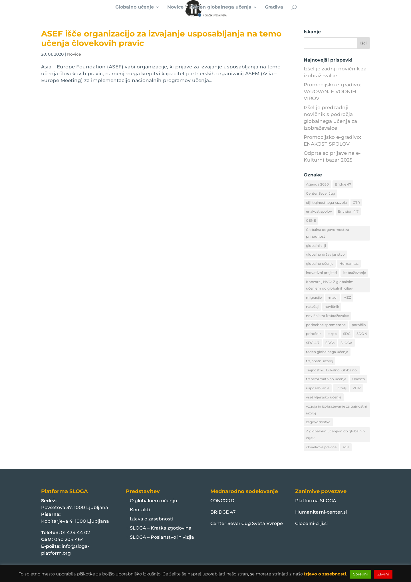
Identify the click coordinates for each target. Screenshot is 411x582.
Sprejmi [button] (360, 574)
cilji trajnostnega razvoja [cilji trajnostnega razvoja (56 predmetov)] (326, 202)
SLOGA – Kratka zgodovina (161, 528)
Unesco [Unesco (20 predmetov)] (358, 379)
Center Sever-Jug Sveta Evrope (246, 523)
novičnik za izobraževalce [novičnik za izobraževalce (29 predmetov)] (327, 316)
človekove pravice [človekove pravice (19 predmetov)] (321, 447)
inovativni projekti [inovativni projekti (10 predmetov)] (321, 272)
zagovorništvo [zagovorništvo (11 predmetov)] (318, 422)
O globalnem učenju (153, 500)
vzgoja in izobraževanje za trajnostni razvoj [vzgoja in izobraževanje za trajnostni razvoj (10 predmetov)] (336, 409)
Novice (175, 7)
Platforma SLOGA (315, 500)
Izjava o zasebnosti (151, 519)
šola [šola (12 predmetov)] (345, 447)
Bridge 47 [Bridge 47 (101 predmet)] (343, 184)
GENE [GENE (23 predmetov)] (311, 220)
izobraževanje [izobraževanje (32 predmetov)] (354, 272)
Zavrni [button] (383, 574)
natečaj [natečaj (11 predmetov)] (312, 306)
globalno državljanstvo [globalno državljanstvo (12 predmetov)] (325, 254)
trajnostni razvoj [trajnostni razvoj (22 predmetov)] (319, 361)
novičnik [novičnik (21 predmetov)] (332, 306)
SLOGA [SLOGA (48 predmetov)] (346, 343)
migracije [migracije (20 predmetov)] (314, 297)
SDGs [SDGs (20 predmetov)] (330, 343)
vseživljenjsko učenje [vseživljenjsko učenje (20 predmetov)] (323, 397)
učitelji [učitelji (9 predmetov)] (340, 388)
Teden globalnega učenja (221, 7)
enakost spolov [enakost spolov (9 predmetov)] (319, 211)
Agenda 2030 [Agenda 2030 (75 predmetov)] (317, 184)
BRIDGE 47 (223, 512)
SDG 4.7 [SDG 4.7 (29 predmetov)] (312, 343)
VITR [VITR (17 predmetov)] (356, 388)
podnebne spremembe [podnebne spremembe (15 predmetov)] (326, 325)
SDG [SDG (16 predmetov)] (346, 333)
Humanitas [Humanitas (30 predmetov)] (348, 263)
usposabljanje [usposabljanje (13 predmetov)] (317, 388)
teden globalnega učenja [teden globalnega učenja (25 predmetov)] (327, 352)
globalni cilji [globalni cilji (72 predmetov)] (316, 245)
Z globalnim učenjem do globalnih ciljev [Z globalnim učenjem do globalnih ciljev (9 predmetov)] (335, 434)
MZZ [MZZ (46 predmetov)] (347, 297)
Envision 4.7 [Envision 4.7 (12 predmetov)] (348, 211)
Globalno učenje (134, 7)
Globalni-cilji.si (311, 523)
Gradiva (274, 7)
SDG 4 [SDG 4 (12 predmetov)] (361, 333)
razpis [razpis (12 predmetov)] (332, 333)
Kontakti (140, 509)
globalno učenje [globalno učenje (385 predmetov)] (319, 263)
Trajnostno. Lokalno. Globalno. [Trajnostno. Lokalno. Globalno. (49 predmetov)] (332, 370)
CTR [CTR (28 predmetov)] (356, 202)
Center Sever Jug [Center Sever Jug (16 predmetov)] (320, 193)
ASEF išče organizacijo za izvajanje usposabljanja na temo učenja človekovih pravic (161, 38)
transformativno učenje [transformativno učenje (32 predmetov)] (326, 379)
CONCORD (222, 500)
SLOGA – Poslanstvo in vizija (162, 537)
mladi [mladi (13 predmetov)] (332, 297)
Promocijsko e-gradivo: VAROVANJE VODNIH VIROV (332, 91)
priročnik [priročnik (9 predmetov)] (313, 333)
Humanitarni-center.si (321, 512)
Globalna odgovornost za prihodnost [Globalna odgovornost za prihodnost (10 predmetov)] (327, 233)
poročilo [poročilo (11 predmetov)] (359, 325)
